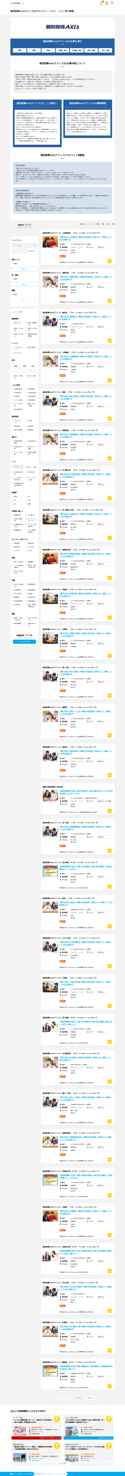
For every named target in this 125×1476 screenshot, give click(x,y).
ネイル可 (17, 550)
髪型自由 (30, 543)
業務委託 (30, 430)
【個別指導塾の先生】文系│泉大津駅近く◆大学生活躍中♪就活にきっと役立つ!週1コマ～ (85, 1023)
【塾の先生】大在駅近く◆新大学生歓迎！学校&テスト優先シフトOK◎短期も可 (85, 238)
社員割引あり (32, 597)
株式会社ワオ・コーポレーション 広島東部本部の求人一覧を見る (78, 812)
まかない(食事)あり (18, 585)
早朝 (15, 496)
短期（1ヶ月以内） (18, 329)
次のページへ (92, 1398)
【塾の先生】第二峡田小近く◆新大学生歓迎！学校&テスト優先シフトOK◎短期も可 (85, 1328)
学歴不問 (17, 396)
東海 (48, 50)
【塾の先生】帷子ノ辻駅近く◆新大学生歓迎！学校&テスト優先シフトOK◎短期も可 (85, 1098)
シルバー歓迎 (18, 400)
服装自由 (17, 547)
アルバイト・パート (18, 421)
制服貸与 (17, 597)
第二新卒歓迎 (18, 409)
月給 (33, 366)
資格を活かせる (32, 624)
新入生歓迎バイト (32, 348)
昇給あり (30, 593)
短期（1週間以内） (32, 324)
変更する (24, 269)
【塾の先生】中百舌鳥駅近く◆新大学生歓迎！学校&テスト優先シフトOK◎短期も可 (85, 943)
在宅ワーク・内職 (32, 447)
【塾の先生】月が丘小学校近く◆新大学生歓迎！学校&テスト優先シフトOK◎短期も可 (85, 1288)
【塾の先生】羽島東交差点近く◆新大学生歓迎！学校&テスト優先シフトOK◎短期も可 (85, 1138)
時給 (16, 366)
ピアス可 (30, 547)
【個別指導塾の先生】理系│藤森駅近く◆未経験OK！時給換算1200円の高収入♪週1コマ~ (86, 1367)
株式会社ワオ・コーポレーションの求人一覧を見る (74, 887)
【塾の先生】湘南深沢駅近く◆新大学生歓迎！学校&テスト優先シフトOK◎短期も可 (85, 555)
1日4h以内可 (32, 441)
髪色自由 (17, 543)
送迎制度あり (32, 590)
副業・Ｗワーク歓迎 (32, 404)
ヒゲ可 (30, 550)
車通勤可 (30, 562)
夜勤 (29, 504)
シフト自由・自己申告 (18, 478)
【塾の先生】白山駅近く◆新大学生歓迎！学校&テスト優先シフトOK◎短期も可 (85, 1059)
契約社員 (17, 426)
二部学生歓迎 (32, 392)
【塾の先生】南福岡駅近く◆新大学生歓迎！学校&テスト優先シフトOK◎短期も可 (85, 435)
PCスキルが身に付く (18, 572)
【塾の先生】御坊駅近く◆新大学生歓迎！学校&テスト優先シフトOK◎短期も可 (85, 318)
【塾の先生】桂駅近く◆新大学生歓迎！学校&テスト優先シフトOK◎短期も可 (86, 903)
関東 (19, 50)
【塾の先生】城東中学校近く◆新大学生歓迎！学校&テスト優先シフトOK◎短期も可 (85, 634)
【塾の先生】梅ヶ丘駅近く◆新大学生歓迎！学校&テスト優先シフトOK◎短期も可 (85, 673)
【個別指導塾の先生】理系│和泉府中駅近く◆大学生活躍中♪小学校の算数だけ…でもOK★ (85, 1176)
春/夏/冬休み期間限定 (32, 335)
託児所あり (17, 604)
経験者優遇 (17, 623)
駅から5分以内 (18, 562)
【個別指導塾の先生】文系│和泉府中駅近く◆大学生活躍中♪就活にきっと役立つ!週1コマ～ (85, 1252)
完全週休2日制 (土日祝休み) (18, 484)
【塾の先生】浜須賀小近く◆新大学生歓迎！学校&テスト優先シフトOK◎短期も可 (85, 515)
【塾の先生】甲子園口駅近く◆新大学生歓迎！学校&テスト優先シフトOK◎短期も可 (85, 475)
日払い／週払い (32, 377)
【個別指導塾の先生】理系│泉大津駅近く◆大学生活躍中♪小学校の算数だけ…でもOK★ (85, 868)
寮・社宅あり (18, 593)
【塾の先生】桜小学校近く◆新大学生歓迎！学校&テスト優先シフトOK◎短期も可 (85, 397)
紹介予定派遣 (18, 430)
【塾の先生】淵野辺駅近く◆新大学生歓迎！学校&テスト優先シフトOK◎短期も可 (85, 278)
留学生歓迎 (31, 400)
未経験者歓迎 (18, 389)
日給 (24, 366)
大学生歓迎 (17, 392)
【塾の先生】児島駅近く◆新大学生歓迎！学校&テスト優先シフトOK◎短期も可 (85, 1212)
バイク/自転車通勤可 (18, 566)
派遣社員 (30, 426)
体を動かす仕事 (18, 447)
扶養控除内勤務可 (18, 442)
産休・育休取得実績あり (32, 605)
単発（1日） (18, 323)
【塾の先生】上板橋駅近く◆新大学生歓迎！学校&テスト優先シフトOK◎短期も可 (85, 357)
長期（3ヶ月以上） (18, 335)
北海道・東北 (62, 50)
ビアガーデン (18, 353)
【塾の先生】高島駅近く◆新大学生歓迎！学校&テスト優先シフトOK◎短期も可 (85, 595)
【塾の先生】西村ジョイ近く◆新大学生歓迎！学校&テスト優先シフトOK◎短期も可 (85, 712)
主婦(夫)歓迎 (32, 396)
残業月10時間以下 (32, 453)
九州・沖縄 (105, 50)
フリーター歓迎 (18, 404)
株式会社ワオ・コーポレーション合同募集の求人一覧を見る (76, 262)
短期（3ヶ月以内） (32, 329)
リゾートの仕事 (18, 453)
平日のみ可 (31, 472)
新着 (98, 224)
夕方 (29, 500)
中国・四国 (91, 50)
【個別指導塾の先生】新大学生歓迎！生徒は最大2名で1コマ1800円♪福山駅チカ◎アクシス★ (86, 792)
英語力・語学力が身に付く (32, 566)
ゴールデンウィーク (18, 348)
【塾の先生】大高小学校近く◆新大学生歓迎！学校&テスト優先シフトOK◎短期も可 (85, 983)
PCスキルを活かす (32, 619)
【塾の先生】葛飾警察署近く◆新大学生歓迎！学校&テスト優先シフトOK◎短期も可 (85, 828)
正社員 (30, 420)
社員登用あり (32, 601)
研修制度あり (32, 584)
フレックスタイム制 (32, 478)
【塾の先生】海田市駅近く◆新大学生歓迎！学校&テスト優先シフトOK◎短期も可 (85, 752)
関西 (33, 50)
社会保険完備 (18, 601)
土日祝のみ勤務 (18, 473)
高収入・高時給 (18, 377)
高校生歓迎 (31, 389)
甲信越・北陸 (76, 50)
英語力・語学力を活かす (18, 619)
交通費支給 (17, 590)
